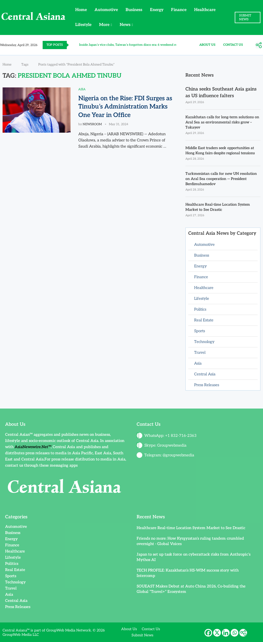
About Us (207, 45)
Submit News (142, 634)
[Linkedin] (226, 632)
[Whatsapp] (234, 632)
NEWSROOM (92, 124)
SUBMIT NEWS (245, 17)
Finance (178, 9)
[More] (258, 45)
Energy (156, 9)
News (125, 24)
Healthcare (204, 9)
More (104, 24)
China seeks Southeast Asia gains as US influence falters (221, 92)
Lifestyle (83, 24)
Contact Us (233, 45)
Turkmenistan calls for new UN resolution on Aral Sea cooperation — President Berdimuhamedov (220, 178)
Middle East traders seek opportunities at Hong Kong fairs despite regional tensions (220, 150)
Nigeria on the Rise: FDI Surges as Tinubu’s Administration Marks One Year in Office (125, 107)
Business (134, 9)
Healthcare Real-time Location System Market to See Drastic (217, 206)
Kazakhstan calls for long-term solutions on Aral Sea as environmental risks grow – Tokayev (222, 122)
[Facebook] (208, 632)
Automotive (106, 9)
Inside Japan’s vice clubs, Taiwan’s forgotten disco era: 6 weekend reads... (131, 45)
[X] (217, 632)
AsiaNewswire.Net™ (33, 446)
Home (81, 9)
